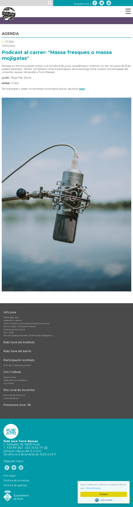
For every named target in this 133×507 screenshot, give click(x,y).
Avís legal (9, 475)
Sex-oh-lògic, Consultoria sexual (19, 326)
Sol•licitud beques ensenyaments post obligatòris (28, 335)
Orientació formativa (14, 329)
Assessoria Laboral (12, 320)
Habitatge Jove (11, 317)
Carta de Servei (11, 398)
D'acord (104, 494)
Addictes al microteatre (15, 380)
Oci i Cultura (12, 372)
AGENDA (10, 33)
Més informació (94, 488)
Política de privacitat (16, 480)
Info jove (9, 312)
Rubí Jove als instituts (19, 342)
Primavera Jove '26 (17, 405)
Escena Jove (9, 377)
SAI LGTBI (8, 332)
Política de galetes (15, 485)
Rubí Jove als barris (17, 351)
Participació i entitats (18, 360)
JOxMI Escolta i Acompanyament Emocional (26, 323)
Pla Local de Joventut (19, 390)
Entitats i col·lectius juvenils (17, 365)
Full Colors (8, 383)
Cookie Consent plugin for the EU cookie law (104, 500)
